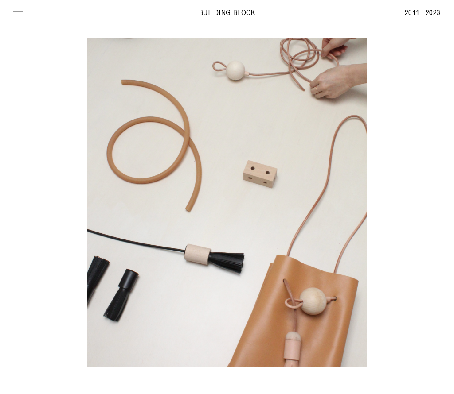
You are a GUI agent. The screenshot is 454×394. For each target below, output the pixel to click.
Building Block (227, 12)
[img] (227, 202)
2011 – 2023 (423, 12)
